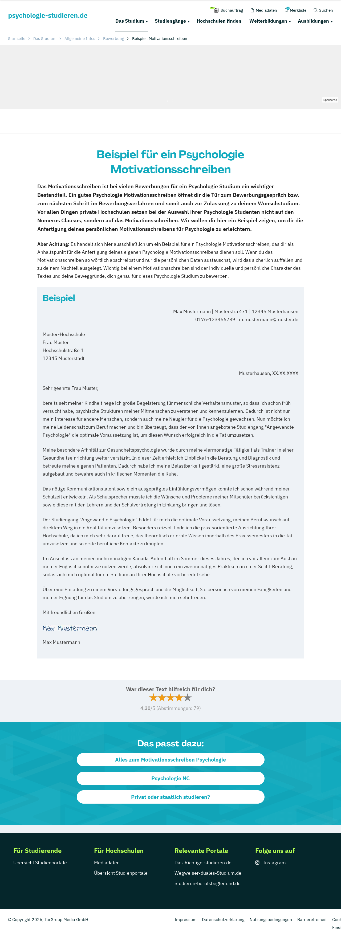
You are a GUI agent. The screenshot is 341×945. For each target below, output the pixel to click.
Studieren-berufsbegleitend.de (207, 883)
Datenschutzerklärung (223, 919)
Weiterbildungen (268, 21)
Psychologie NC (170, 778)
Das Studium (129, 21)
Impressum (185, 919)
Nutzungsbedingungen (271, 919)
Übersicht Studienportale (40, 863)
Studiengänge (170, 21)
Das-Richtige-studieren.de (203, 863)
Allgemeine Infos (79, 38)
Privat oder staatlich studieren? (170, 796)
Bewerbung (113, 38)
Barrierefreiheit (312, 919)
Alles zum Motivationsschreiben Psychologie (170, 759)
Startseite (16, 38)
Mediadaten (107, 863)
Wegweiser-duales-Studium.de (207, 873)
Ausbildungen (313, 21)
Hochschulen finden (219, 21)
